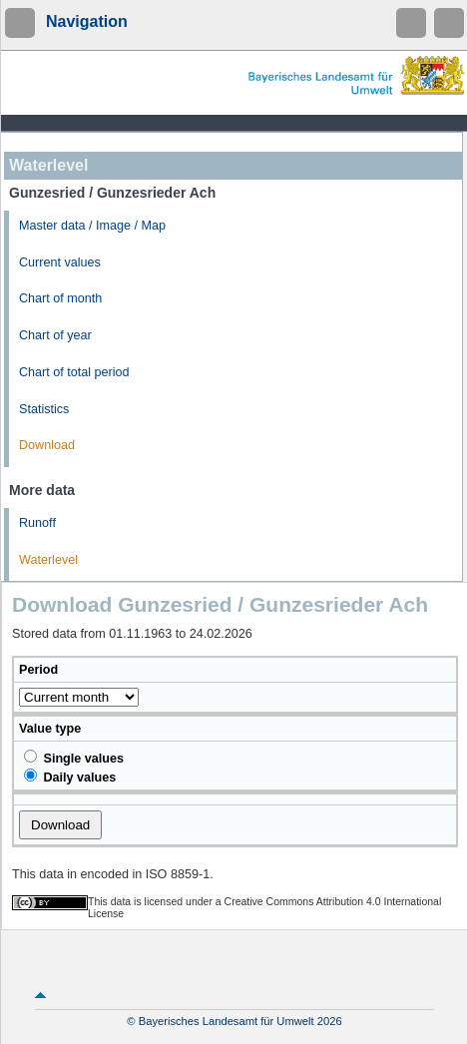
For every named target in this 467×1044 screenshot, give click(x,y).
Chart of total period (74, 372)
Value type (50, 729)
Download (47, 445)
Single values (74, 758)
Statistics (44, 409)
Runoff (37, 523)
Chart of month (60, 298)
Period (38, 670)
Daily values (70, 776)
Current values (60, 262)
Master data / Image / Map (92, 226)
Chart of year (55, 335)
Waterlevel (48, 560)
